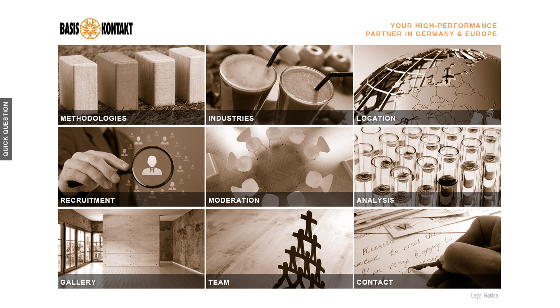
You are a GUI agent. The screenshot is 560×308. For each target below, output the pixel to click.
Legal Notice (484, 295)
